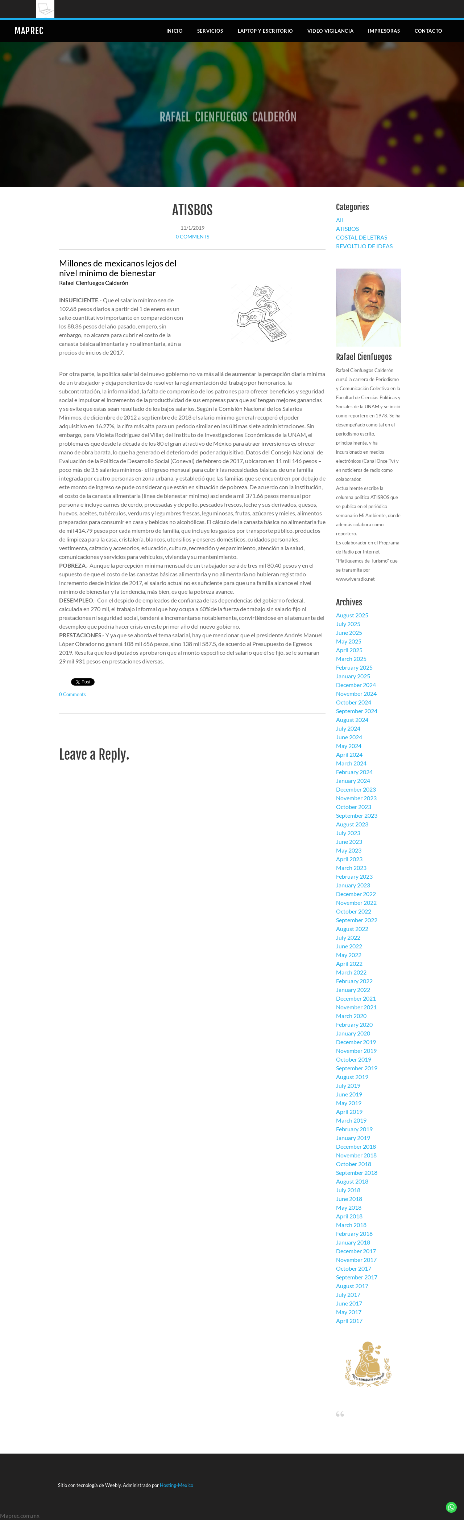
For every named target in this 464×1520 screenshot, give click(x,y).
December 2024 (356, 684)
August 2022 (352, 928)
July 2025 (348, 623)
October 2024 (353, 702)
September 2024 (356, 710)
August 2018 (352, 1181)
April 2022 (349, 963)
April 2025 (349, 649)
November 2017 (356, 1259)
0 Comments (192, 236)
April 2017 (349, 1320)
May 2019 (348, 1102)
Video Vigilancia (330, 31)
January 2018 (353, 1242)
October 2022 (353, 911)
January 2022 (353, 989)
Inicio (174, 31)
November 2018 (356, 1155)
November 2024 (356, 693)
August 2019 (352, 1076)
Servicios (210, 31)
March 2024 (351, 763)
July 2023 (348, 832)
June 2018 (349, 1198)
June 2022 (349, 946)
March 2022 (351, 972)
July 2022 (348, 937)
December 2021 (356, 998)
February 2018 (354, 1233)
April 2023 (349, 858)
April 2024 (349, 754)
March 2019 (351, 1120)
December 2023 (356, 789)
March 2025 (351, 658)
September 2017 (356, 1277)
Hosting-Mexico (176, 1485)
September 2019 (356, 1068)
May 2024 (348, 745)
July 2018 (348, 1189)
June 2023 (349, 841)
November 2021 (356, 1007)
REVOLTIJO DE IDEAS (364, 245)
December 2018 (356, 1146)
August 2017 (352, 1285)
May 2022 (348, 954)
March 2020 (351, 1015)
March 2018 (351, 1224)
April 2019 (349, 1111)
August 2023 (352, 824)
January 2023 (353, 885)
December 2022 (356, 893)
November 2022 (356, 902)
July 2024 (348, 728)
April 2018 (349, 1216)
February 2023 (354, 876)
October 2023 (353, 806)
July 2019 (348, 1085)
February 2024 (354, 771)
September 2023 (356, 815)
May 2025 (348, 641)
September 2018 (356, 1172)
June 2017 (349, 1303)
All (339, 219)
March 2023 (351, 867)
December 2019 (356, 1041)
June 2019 (349, 1094)
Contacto (428, 31)
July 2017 (348, 1294)
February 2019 (354, 1128)
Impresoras (384, 31)
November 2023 (356, 797)
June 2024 (349, 737)
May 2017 (348, 1311)
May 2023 (348, 850)
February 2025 (354, 667)
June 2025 (349, 632)
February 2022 (354, 980)
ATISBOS (192, 210)
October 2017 (353, 1268)
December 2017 (356, 1250)
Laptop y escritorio (265, 31)
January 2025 (353, 676)
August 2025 (352, 615)
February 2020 (354, 1024)
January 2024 (353, 780)
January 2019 (353, 1137)
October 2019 (353, 1059)
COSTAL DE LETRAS (361, 237)
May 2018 (348, 1207)
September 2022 (356, 919)
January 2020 (353, 1033)
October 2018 (353, 1163)
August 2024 (352, 719)
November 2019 (356, 1050)
